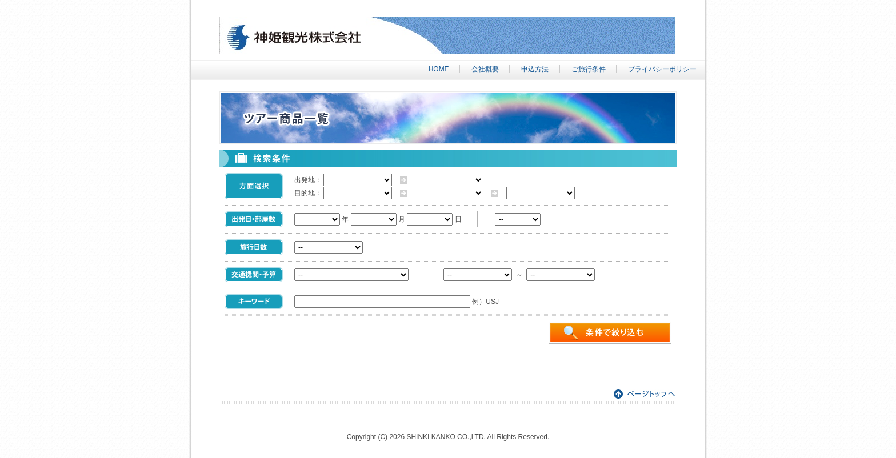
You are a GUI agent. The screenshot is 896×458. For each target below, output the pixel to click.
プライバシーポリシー (662, 69)
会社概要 (485, 69)
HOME (439, 69)
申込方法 (535, 69)
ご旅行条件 (588, 69)
